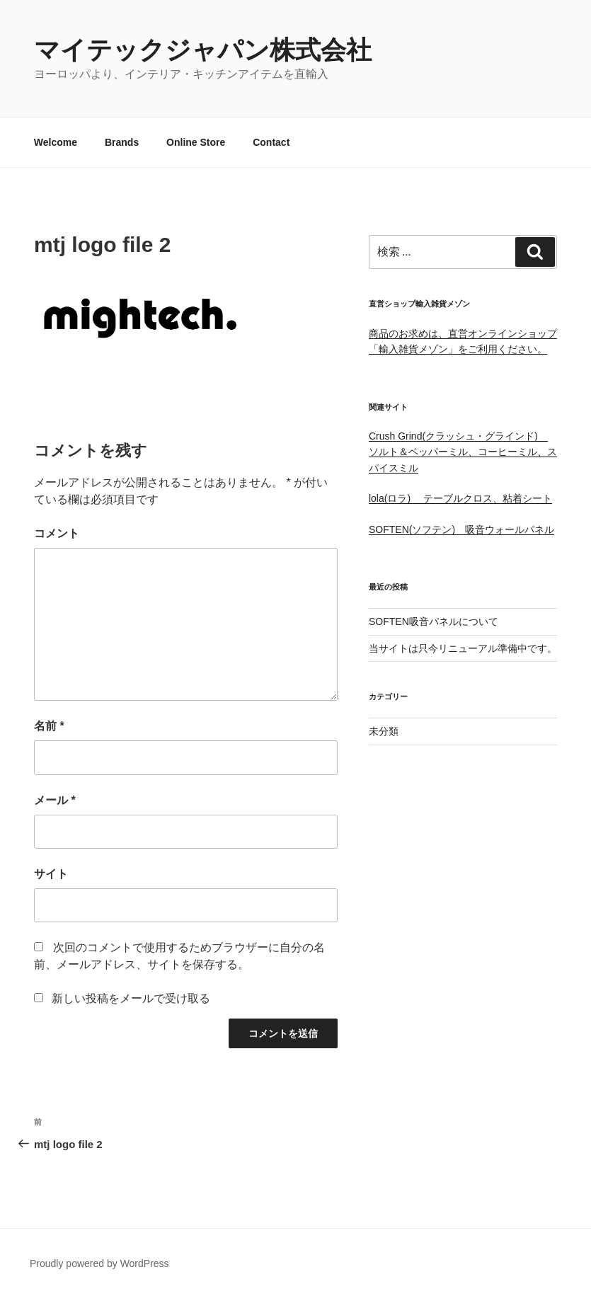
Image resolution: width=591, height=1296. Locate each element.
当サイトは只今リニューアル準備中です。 (463, 648)
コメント (56, 533)
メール (55, 800)
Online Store (195, 142)
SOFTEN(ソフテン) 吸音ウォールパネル (461, 529)
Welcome (55, 142)
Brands (122, 142)
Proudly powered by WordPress (99, 1263)
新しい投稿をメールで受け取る (131, 998)
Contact (271, 142)
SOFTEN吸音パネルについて (433, 621)
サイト (51, 874)
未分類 (383, 731)
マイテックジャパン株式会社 (203, 49)
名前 (49, 726)
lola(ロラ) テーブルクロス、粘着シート (460, 498)
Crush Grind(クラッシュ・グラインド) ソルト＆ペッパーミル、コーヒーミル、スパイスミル (463, 452)
